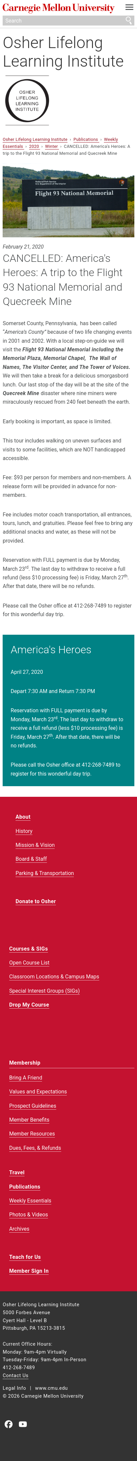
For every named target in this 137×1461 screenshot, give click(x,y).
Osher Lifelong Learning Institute (63, 51)
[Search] (68, 21)
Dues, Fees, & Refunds (35, 1148)
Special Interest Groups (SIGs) (44, 991)
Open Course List (29, 963)
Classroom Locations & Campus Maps (54, 976)
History (24, 831)
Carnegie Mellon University (58, 8)
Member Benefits (29, 1120)
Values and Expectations (38, 1091)
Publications (86, 139)
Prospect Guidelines (32, 1106)
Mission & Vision (35, 845)
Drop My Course (29, 1005)
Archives (19, 1229)
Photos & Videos (28, 1214)
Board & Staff (31, 859)
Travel (17, 1172)
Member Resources (32, 1134)
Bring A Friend (25, 1078)
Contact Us (15, 1375)
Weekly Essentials (30, 1201)
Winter (52, 146)
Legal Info (14, 1388)
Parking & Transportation (45, 873)
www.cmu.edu (51, 1388)
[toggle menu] (129, 8)
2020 (34, 146)
